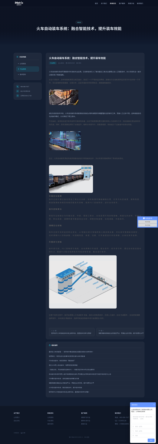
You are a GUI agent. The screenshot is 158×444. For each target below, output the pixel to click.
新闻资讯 (113, 3)
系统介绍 (131, 3)
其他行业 (84, 424)
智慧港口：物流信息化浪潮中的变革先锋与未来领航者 (67, 356)
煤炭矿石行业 (85, 417)
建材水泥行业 (85, 420)
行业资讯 (22, 69)
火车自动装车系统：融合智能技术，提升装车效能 (65, 387)
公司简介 (17, 417)
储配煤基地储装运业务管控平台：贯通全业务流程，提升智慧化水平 (71, 383)
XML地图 (86, 437)
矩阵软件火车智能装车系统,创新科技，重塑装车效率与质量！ (69, 392)
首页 (96, 3)
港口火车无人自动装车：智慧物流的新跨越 (63, 365)
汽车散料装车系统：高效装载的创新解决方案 (64, 378)
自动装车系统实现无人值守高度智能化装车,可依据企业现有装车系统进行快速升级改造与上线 (80, 374)
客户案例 (122, 3)
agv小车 (23, 433)
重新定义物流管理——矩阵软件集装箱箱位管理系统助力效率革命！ (71, 352)
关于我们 (104, 3)
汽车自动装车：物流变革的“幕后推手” (62, 360)
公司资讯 (22, 64)
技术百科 (22, 74)
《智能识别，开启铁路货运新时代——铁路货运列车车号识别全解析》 (72, 369)
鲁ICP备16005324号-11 (76, 437)
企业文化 (17, 420)
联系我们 (140, 3)
